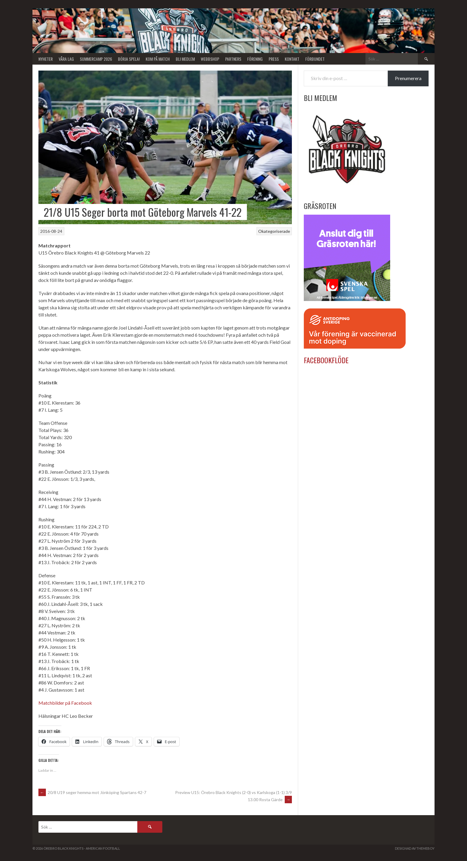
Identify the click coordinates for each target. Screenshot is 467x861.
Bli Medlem (185, 59)
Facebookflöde (326, 360)
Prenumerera (408, 78)
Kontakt (292, 59)
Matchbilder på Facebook (65, 703)
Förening (255, 59)
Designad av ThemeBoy (415, 848)
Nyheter (45, 59)
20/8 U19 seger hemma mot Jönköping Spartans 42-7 (92, 792)
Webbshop (210, 59)
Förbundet (315, 59)
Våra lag (66, 59)
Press (274, 59)
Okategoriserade (274, 231)
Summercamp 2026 (96, 59)
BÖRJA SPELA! (129, 59)
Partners (233, 59)
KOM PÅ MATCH (158, 59)
